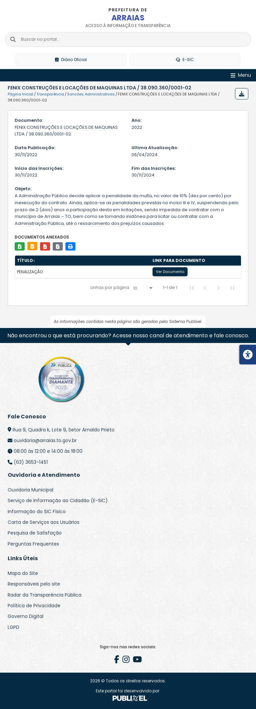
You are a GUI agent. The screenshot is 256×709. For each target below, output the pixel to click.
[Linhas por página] (143, 288)
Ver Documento (170, 272)
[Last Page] (232, 288)
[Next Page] (218, 288)
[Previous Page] (205, 288)
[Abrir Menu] (241, 75)
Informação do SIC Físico (37, 511)
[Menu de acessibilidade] (247, 355)
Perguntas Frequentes (33, 544)
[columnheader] (83, 261)
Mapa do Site (23, 573)
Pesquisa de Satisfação (35, 533)
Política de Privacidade (34, 605)
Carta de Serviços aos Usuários (43, 522)
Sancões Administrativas (91, 94)
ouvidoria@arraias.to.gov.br (45, 440)
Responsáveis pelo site (34, 584)
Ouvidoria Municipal (30, 489)
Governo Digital (25, 616)
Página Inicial (20, 94)
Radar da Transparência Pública (44, 595)
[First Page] (192, 288)
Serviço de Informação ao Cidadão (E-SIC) (58, 500)
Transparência (50, 94)
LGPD (13, 627)
